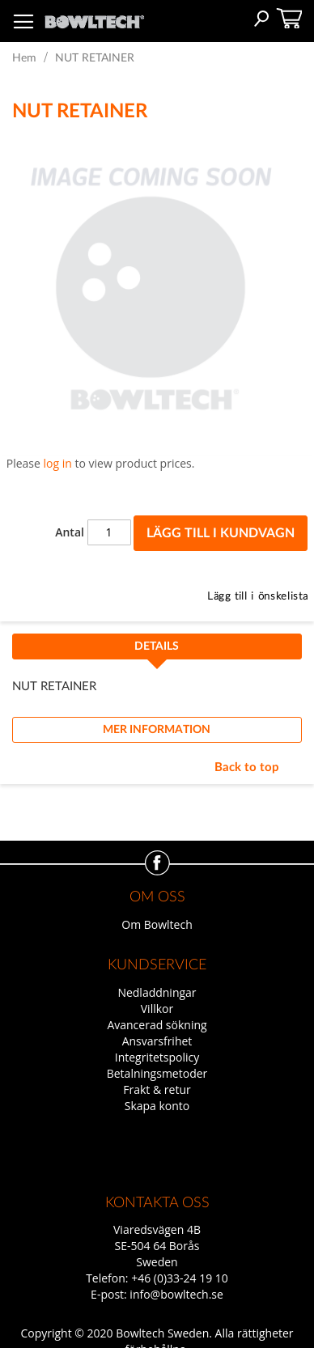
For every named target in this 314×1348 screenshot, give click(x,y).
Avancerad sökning (156, 1024)
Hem (24, 58)
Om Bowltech (156, 924)
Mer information (156, 729)
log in (58, 463)
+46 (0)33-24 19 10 (179, 1278)
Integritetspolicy (157, 1057)
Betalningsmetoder (157, 1073)
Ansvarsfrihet (157, 1041)
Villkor (157, 1008)
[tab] (157, 651)
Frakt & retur (156, 1089)
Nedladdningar (156, 992)
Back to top (246, 767)
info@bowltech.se (176, 1294)
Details (156, 646)
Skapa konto (157, 1105)
